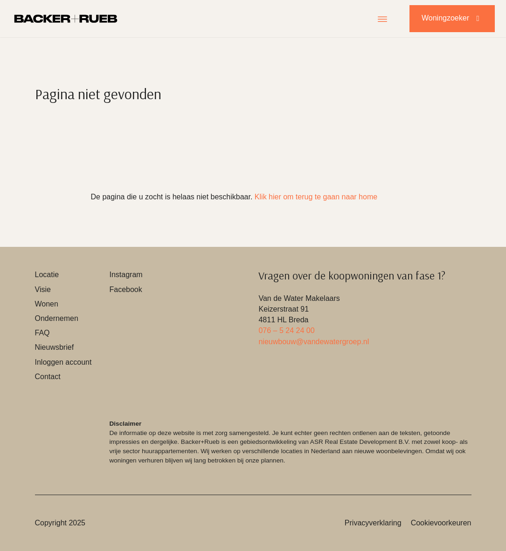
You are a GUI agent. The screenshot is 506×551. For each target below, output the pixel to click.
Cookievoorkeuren (441, 523)
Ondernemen (56, 318)
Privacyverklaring (373, 523)
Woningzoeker (452, 18)
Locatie (47, 275)
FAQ (42, 333)
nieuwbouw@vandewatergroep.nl (313, 342)
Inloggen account (63, 362)
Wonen (46, 304)
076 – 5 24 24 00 (286, 330)
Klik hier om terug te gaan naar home (316, 197)
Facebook (125, 289)
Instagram (125, 275)
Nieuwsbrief (54, 347)
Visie (43, 289)
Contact (48, 377)
